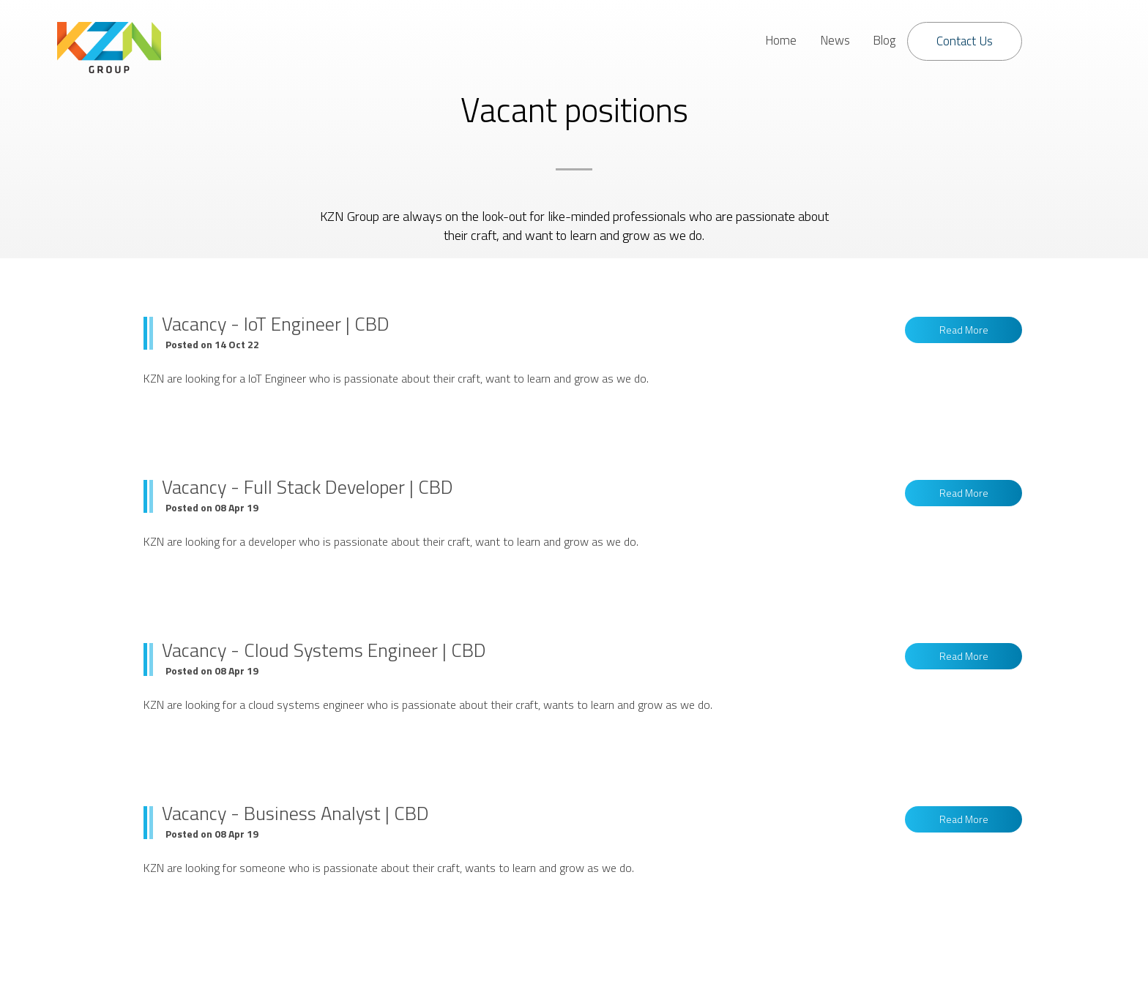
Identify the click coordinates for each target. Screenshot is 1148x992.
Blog (884, 40)
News (835, 40)
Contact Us (964, 40)
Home (781, 40)
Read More (963, 329)
